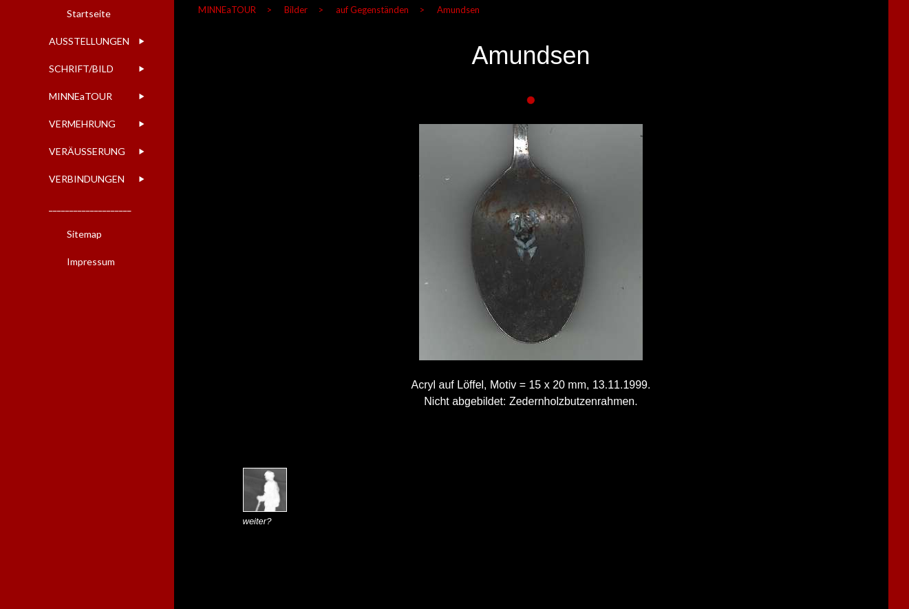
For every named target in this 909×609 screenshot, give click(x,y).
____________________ (90, 206)
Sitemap (84, 234)
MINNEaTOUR (80, 96)
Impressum (91, 261)
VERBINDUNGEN (87, 179)
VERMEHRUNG (82, 124)
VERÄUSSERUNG (87, 151)
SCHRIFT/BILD (81, 68)
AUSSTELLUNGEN (89, 41)
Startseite (89, 13)
